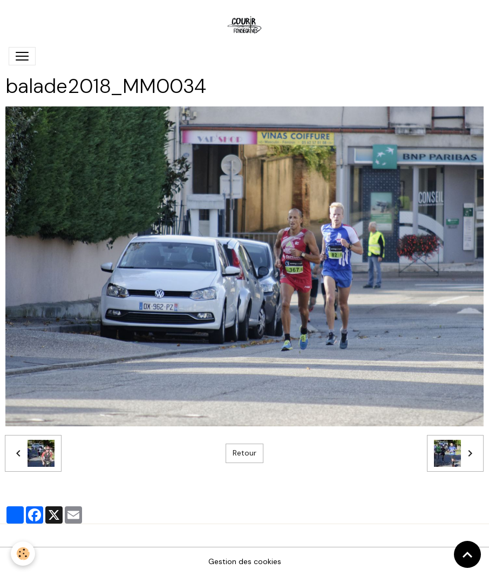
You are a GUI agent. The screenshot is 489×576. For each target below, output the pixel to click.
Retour (244, 453)
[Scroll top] (467, 554)
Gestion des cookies (244, 561)
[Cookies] (23, 553)
